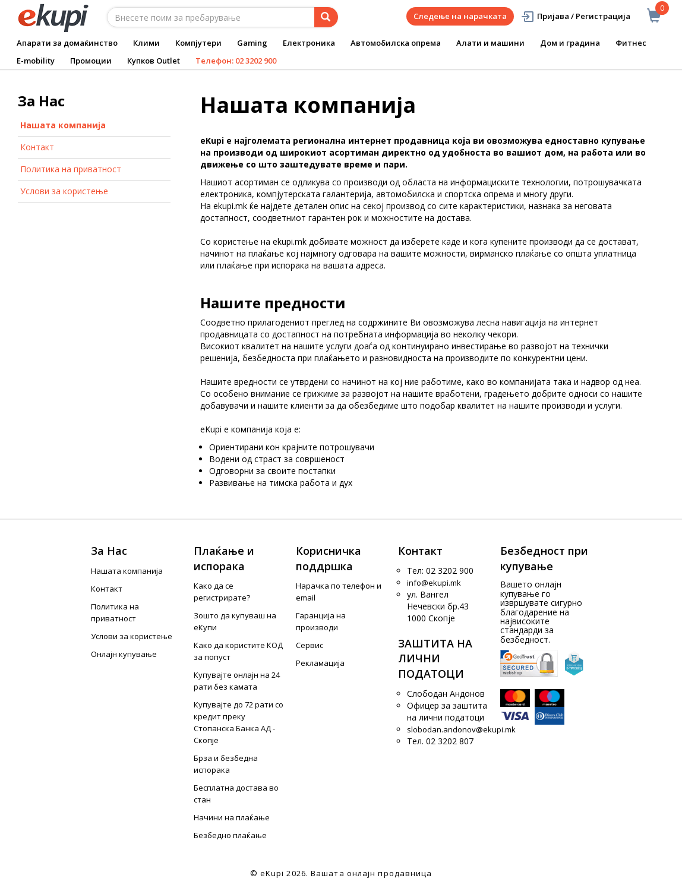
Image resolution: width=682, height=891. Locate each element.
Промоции (91, 60)
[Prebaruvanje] (326, 17)
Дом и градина (570, 42)
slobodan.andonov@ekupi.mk (461, 729)
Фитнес (630, 42)
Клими (146, 42)
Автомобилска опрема (396, 42)
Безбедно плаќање (230, 835)
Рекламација (320, 663)
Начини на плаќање (232, 817)
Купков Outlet (153, 60)
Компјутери (198, 42)
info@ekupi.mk (434, 582)
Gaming (252, 42)
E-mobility (36, 60)
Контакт (37, 147)
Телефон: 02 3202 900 (235, 60)
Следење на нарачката (460, 16)
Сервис (309, 645)
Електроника (309, 42)
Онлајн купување (124, 654)
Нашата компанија (63, 125)
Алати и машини (490, 42)
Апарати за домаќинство (67, 42)
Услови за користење (64, 191)
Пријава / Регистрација (575, 16)
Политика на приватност (70, 169)
